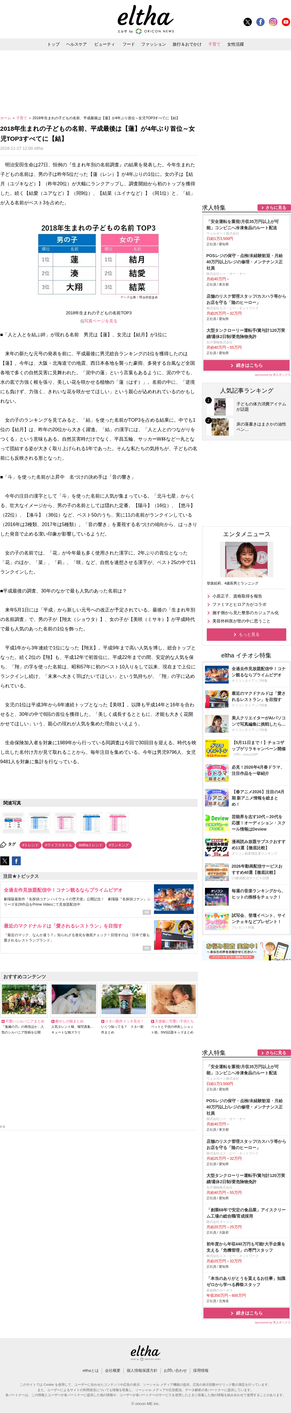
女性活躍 (235, 44)
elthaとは (90, 1370)
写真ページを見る (100, 320)
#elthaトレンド (91, 845)
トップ (53, 44)
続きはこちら (249, 365)
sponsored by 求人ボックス (273, 374)
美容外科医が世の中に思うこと (241, 621)
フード (129, 44)
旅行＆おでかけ (187, 44)
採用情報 (201, 1370)
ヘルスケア (76, 44)
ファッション (153, 44)
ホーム (6, 118)
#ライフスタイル (58, 845)
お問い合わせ (175, 1370)
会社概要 (112, 1370)
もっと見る (249, 634)
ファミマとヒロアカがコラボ (239, 604)
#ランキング (119, 845)
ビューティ (104, 44)
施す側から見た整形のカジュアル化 (245, 612)
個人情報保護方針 (142, 1370)
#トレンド (31, 845)
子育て (214, 44)
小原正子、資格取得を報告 (237, 596)
